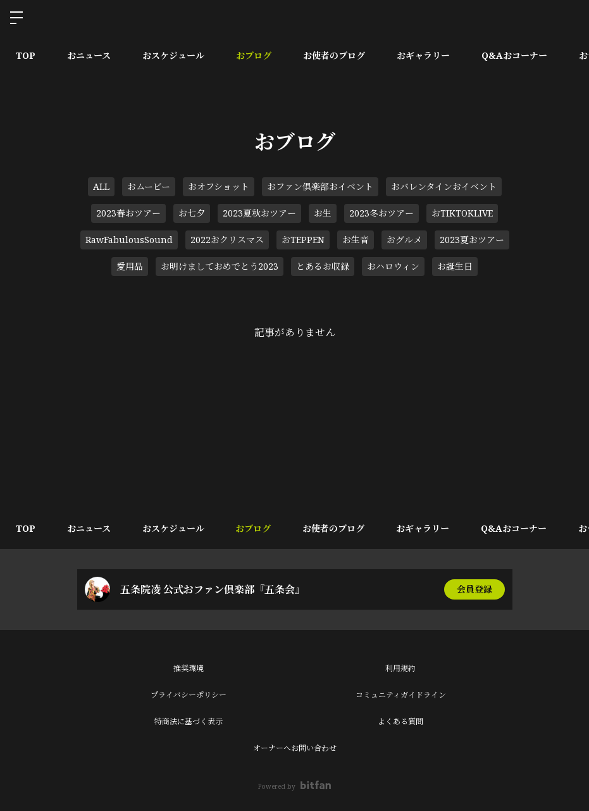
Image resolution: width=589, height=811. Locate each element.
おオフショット (218, 186)
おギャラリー (423, 55)
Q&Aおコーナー (514, 55)
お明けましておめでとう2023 (219, 266)
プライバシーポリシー (188, 694)
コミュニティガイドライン (401, 694)
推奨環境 (188, 668)
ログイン (569, 18)
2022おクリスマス (227, 240)
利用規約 (400, 668)
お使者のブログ (334, 55)
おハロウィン (393, 266)
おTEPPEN (303, 240)
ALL (101, 186)
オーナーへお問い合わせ (295, 748)
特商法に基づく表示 (188, 721)
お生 (323, 213)
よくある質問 (400, 721)
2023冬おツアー (381, 213)
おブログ (253, 55)
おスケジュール (173, 55)
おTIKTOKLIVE (462, 213)
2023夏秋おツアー (259, 213)
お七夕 (191, 213)
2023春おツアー (128, 213)
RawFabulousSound (129, 240)
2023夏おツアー (472, 240)
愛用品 (129, 266)
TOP (25, 55)
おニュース (89, 55)
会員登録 (474, 589)
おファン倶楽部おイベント (320, 186)
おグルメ (404, 240)
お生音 (355, 240)
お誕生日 (455, 266)
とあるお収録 (322, 266)
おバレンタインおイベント (444, 186)
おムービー (148, 186)
